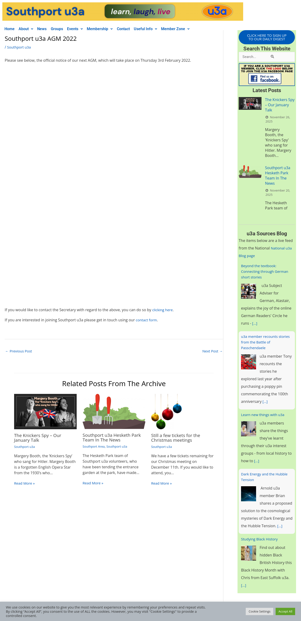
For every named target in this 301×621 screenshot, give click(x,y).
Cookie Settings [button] (259, 611)
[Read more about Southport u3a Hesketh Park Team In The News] (114, 411)
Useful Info (157, 29)
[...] (254, 324)
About (28, 29)
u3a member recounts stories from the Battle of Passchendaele (263, 343)
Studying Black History (260, 539)
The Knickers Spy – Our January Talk (39, 438)
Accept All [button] (285, 611)
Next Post (212, 351)
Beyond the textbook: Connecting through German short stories (266, 272)
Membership (108, 29)
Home (10, 29)
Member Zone (188, 29)
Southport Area (94, 447)
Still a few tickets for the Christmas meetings (177, 438)
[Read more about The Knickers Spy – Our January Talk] (45, 411)
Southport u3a (19, 47)
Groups (62, 29)
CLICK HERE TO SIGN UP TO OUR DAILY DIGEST (267, 37)
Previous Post (19, 351)
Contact (133, 29)
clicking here (163, 309)
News (46, 29)
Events (82, 29)
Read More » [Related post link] (25, 483)
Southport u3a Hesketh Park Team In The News (113, 437)
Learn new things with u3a (264, 415)
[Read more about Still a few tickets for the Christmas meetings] (166, 411)
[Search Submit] (272, 57)
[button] (28, 29)
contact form (147, 320)
